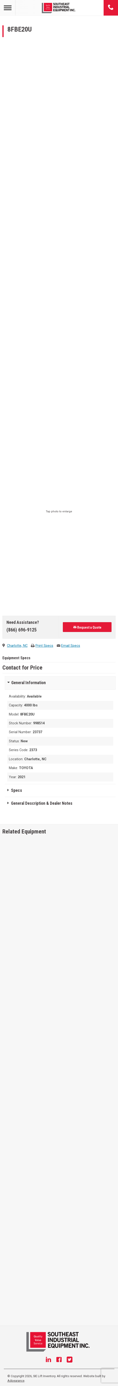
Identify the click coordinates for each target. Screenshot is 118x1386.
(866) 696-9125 (21, 630)
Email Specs (70, 646)
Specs (16, 790)
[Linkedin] (48, 1360)
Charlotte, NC (17, 646)
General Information (28, 682)
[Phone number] (111, 7)
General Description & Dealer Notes (41, 803)
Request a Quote (87, 627)
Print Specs (44, 646)
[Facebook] (59, 1360)
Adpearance (15, 1380)
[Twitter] (69, 1360)
